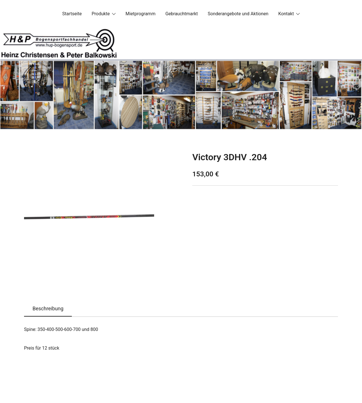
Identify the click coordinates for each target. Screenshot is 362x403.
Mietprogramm (141, 13)
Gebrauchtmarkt (181, 13)
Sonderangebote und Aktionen (238, 13)
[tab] (48, 309)
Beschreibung (48, 308)
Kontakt (286, 13)
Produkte (101, 13)
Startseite (72, 13)
